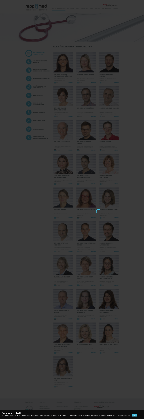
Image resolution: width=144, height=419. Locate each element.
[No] (142, 407)
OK (135, 415)
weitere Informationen (124, 415)
